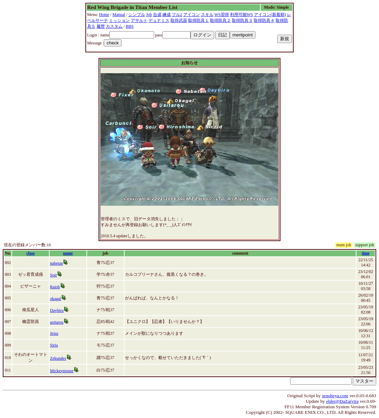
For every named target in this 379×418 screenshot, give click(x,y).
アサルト (139, 20)
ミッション (119, 20)
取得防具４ (264, 20)
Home (104, 14)
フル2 (177, 14)
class (30, 253)
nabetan (56, 263)
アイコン (191, 14)
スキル (207, 14)
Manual (118, 14)
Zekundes (58, 358)
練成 (166, 14)
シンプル (136, 14)
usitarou (57, 322)
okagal (55, 298)
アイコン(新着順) (270, 14)
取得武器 (178, 20)
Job (149, 14)
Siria (54, 345)
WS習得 (221, 14)
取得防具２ (220, 20)
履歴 (100, 26)
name (68, 253)
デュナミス (159, 20)
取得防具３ (242, 20)
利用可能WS (241, 14)
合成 (157, 14)
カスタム (114, 26)
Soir (53, 275)
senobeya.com (335, 395)
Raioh (55, 286)
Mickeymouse (62, 370)
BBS (130, 26)
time (366, 253)
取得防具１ (198, 20)
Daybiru (57, 310)
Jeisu (54, 333)
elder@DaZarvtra (342, 401)
